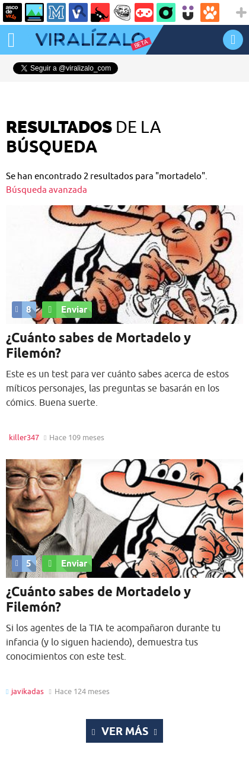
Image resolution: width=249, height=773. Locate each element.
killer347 (24, 437)
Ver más (124, 731)
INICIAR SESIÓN (233, 39)
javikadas (27, 691)
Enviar (64, 309)
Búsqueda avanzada (46, 189)
